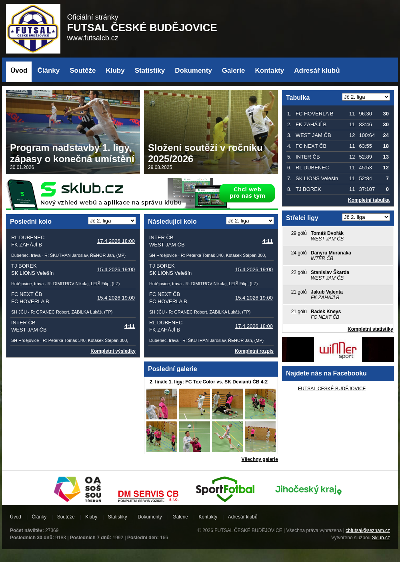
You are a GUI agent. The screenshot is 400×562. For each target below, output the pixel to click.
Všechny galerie (260, 459)
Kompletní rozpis (254, 351)
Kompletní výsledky (113, 351)
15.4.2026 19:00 (116, 269)
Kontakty (269, 70)
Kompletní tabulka (369, 200)
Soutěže (83, 70)
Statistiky (150, 70)
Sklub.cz (381, 537)
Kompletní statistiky (370, 329)
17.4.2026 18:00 (116, 241)
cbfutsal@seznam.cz (368, 530)
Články (49, 70)
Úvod (19, 70)
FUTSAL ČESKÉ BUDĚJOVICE (332, 388)
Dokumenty (193, 70)
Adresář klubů (317, 70)
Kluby (115, 70)
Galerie (233, 70)
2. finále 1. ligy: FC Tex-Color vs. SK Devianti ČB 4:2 (209, 382)
